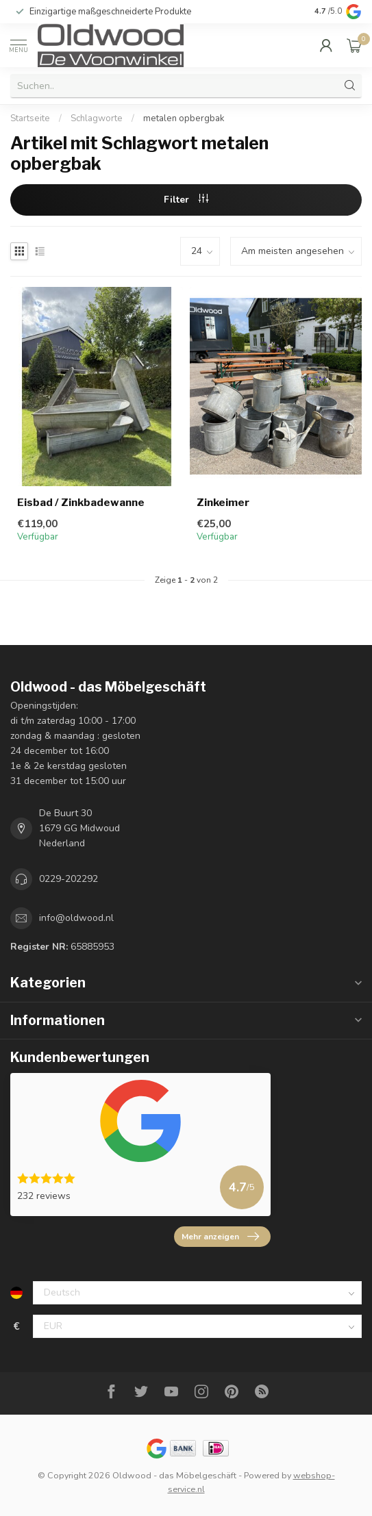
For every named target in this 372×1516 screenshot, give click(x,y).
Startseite (30, 118)
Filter (186, 199)
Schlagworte (97, 118)
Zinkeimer (223, 502)
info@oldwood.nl (76, 917)
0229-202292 (68, 878)
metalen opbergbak (184, 118)
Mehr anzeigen (220, 1236)
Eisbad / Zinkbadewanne (81, 502)
